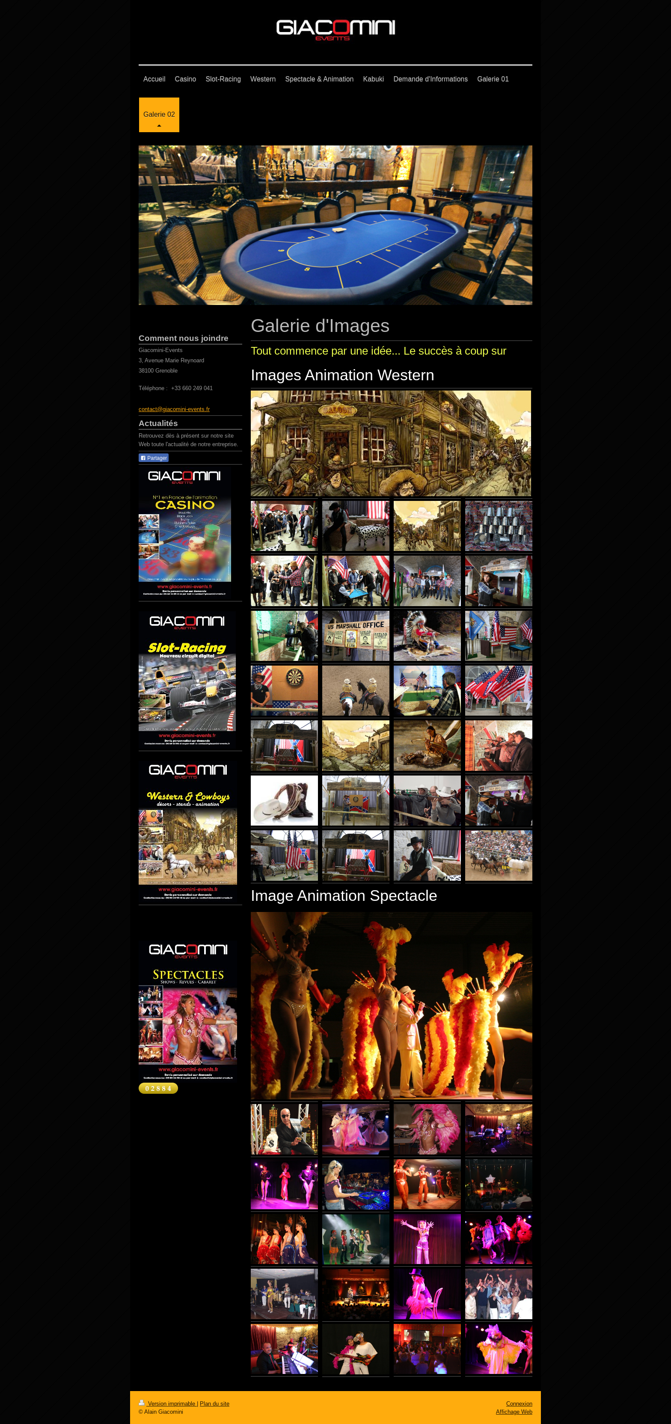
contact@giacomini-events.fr (174, 409)
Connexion (519, 1403)
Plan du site (214, 1403)
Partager (153, 458)
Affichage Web (514, 1411)
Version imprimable (168, 1403)
